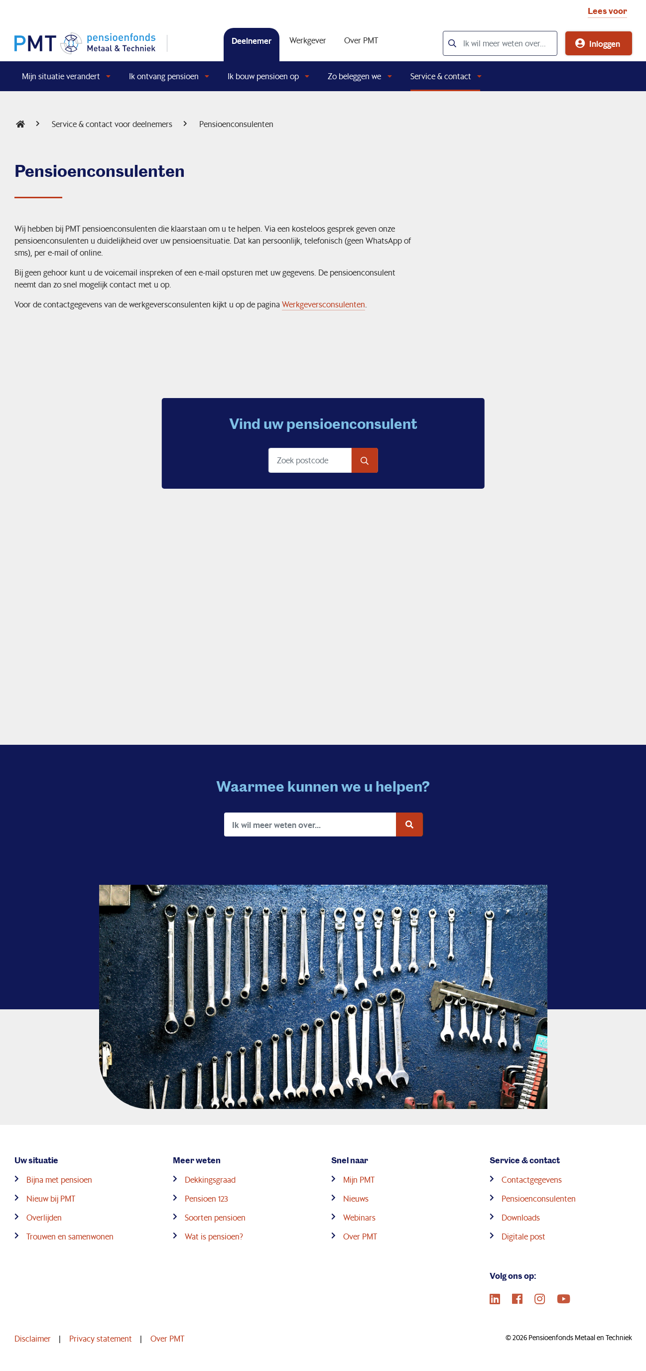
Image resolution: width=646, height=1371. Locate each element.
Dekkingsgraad (210, 1179)
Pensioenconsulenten (236, 124)
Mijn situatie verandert (61, 76)
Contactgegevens (532, 1179)
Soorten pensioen (215, 1217)
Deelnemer (251, 40)
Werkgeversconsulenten (323, 304)
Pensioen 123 (206, 1198)
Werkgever (307, 40)
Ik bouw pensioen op (263, 76)
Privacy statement (100, 1338)
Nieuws (356, 1198)
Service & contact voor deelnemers (112, 124)
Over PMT (361, 40)
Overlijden (44, 1217)
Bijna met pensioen (59, 1179)
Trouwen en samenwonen (70, 1236)
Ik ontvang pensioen (164, 76)
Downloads (521, 1217)
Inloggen (604, 43)
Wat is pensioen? (214, 1236)
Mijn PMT (359, 1179)
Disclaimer (32, 1338)
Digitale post (523, 1236)
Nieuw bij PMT (50, 1198)
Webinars (359, 1217)
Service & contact (440, 76)
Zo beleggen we (354, 76)
